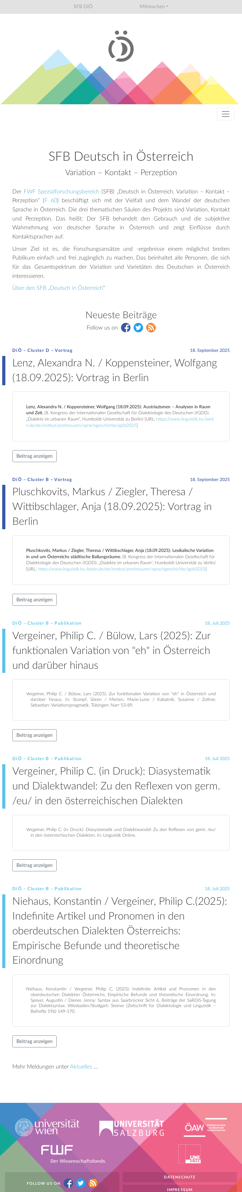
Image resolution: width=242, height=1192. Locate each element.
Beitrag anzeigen (34, 456)
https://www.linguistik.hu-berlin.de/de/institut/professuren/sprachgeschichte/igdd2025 (121, 569)
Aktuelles (81, 1066)
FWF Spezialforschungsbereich (61, 191)
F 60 (50, 200)
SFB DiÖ (83, 6)
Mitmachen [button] (152, 6)
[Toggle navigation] (225, 114)
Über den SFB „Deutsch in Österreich (57, 288)
